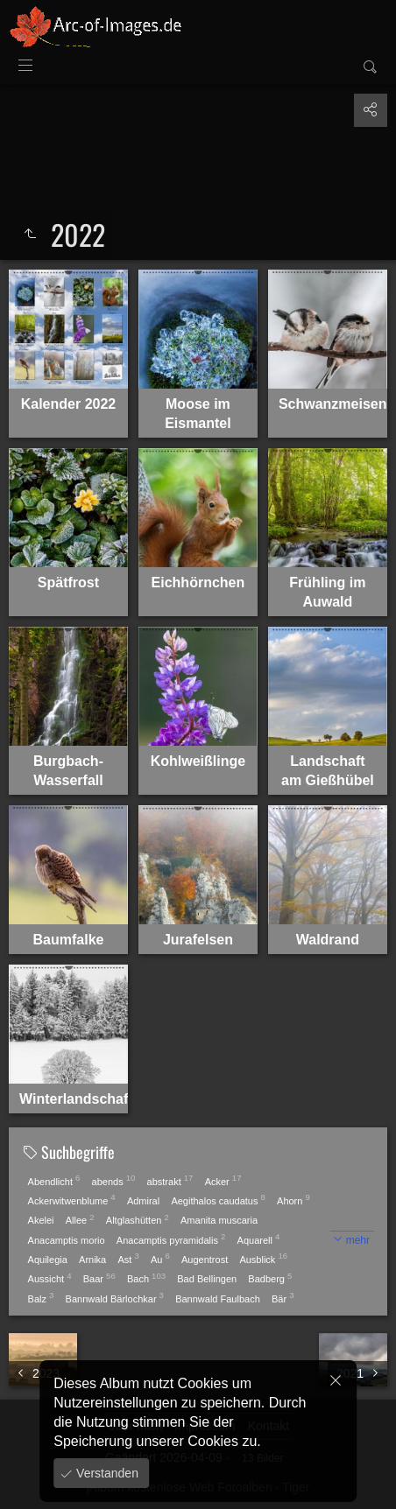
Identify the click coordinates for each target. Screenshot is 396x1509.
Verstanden (105, 1473)
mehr (358, 1240)
